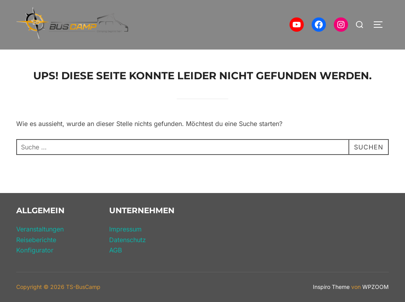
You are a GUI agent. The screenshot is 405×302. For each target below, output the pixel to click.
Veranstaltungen (40, 229)
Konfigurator (34, 250)
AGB (115, 250)
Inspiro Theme (331, 286)
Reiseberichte (36, 240)
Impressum (125, 229)
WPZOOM (375, 286)
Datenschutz (127, 240)
